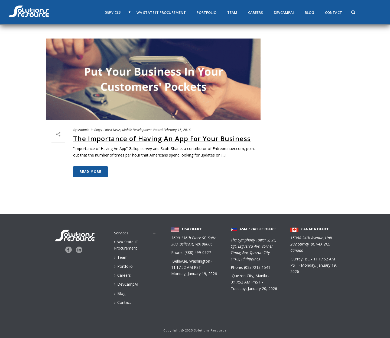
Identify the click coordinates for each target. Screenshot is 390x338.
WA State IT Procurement (161, 12)
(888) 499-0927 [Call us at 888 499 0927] (197, 252)
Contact (333, 12)
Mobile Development (137, 129)
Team (232, 12)
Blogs (98, 129)
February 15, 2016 (177, 129)
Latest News (112, 129)
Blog (309, 12)
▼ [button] (129, 12)
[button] (353, 12)
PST (197, 267)
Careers (255, 12)
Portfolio (206, 12)
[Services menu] (135, 232)
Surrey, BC (301, 259)
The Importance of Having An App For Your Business (162, 138)
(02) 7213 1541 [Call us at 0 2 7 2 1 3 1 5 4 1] (257, 267)
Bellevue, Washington (191, 261)
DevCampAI (284, 12)
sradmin (83, 129)
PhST (256, 282)
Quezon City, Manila (250, 275)
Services (113, 12)
